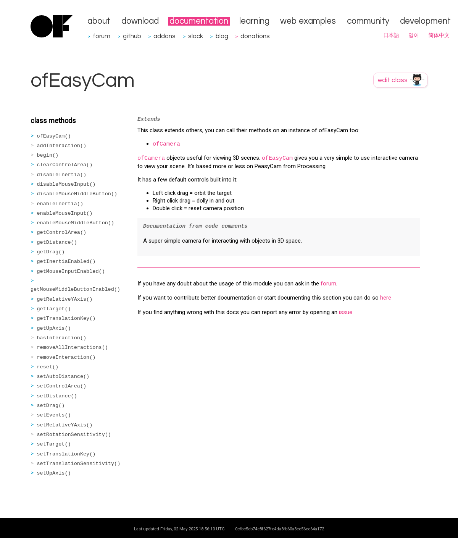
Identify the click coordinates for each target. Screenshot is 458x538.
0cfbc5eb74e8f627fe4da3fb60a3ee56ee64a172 (279, 529)
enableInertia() (60, 204)
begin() (48, 155)
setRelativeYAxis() (65, 425)
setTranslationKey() (66, 454)
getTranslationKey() (66, 318)
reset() (48, 367)
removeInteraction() (66, 357)
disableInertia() (62, 175)
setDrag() (51, 405)
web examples (308, 21)
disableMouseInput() (66, 184)
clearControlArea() (65, 165)
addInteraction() (62, 146)
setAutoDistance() (63, 376)
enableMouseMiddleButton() (75, 223)
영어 (413, 35)
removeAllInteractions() (72, 347)
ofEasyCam (277, 158)
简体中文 (439, 35)
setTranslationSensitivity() (79, 464)
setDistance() (57, 396)
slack (195, 36)
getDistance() (57, 242)
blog (222, 36)
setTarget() (54, 444)
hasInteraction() (62, 338)
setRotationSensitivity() (74, 435)
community (368, 21)
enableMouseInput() (65, 213)
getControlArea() (62, 232)
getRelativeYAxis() (65, 299)
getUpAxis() (54, 328)
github (132, 36)
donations (255, 36)
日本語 (391, 35)
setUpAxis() (54, 473)
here (385, 297)
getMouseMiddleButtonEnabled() (75, 289)
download (140, 21)
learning (254, 21)
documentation (198, 21)
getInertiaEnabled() (66, 261)
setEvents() (54, 415)
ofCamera (166, 144)
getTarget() (54, 309)
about (98, 21)
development (425, 21)
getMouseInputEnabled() (71, 271)
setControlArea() (62, 386)
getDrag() (51, 252)
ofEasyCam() (54, 136)
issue (345, 312)
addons (164, 36)
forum (101, 36)
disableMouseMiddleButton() (77, 194)
